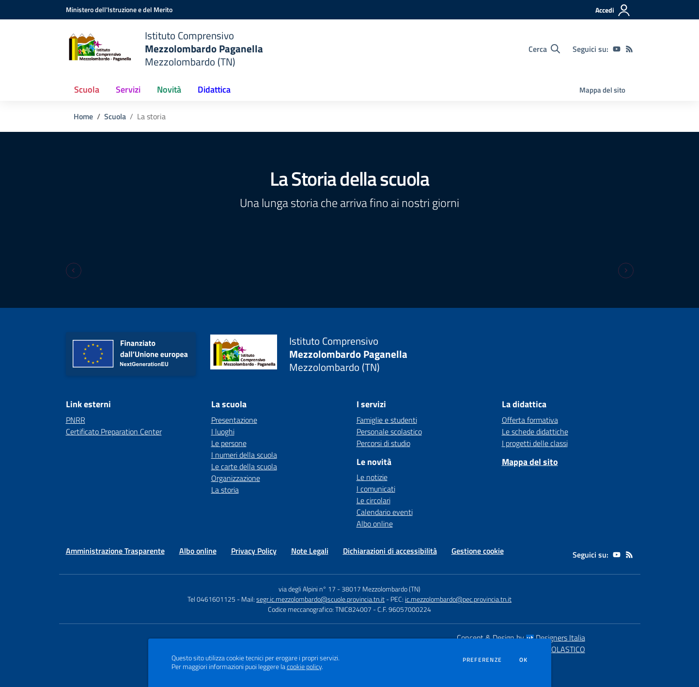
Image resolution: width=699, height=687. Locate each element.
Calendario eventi (385, 512)
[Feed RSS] (629, 49)
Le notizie (372, 477)
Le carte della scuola (244, 466)
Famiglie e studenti (387, 420)
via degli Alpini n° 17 (307, 589)
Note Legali (309, 551)
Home (83, 116)
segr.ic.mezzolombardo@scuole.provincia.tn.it (320, 599)
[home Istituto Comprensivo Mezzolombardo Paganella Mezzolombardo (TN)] (164, 48)
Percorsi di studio (383, 443)
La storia (225, 489)
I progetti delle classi (535, 443)
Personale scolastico (389, 431)
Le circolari (373, 500)
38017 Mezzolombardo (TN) (381, 589)
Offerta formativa (530, 420)
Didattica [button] (214, 89)
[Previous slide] (73, 270)
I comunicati (376, 489)
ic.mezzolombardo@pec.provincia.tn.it (458, 599)
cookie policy (304, 666)
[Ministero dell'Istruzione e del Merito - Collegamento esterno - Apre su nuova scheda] (119, 9)
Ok (523, 660)
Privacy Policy (254, 551)
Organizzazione (235, 478)
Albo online (375, 523)
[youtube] (616, 49)
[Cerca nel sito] (544, 49)
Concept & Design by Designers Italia (521, 637)
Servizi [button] (128, 89)
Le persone (229, 443)
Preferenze (482, 660)
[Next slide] (626, 270)
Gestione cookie (477, 551)
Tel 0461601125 (211, 599)
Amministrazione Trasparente (115, 551)
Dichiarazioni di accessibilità (390, 551)
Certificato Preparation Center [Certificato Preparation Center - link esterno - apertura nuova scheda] (114, 431)
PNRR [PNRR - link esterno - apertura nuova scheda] (75, 420)
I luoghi (222, 431)
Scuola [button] (86, 89)
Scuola (115, 116)
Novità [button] (169, 89)
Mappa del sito (602, 90)
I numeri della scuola (244, 455)
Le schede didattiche (535, 431)
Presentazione (234, 420)
